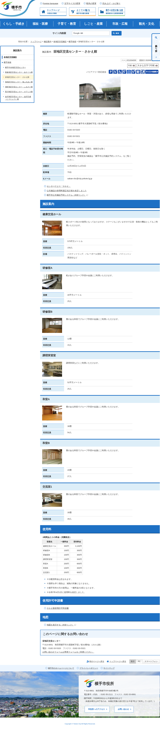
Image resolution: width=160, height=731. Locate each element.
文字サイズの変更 (72, 3)
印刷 (130, 66)
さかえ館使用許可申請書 (58, 608)
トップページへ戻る (117, 661)
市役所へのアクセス (96, 709)
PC (139, 661)
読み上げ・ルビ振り (111, 3)
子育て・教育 (67, 23)
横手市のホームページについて (61, 668)
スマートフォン (151, 661)
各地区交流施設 (59, 41)
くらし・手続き (14, 23)
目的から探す (156, 47)
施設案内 (47, 41)
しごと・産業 (93, 23)
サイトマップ (109, 668)
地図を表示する (61, 625)
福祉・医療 (40, 23)
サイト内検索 (59, 33)
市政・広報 (120, 23)
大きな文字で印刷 (146, 65)
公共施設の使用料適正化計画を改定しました (67, 190)
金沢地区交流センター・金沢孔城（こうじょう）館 (18, 98)
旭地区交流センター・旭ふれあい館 (19, 82)
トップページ (36, 41)
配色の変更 (91, 3)
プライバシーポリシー (88, 668)
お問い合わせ (123, 709)
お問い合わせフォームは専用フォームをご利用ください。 (68, 652)
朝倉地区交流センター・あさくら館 (19, 72)
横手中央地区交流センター (15, 67)
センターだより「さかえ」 (59, 186)
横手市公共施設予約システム (67, 195)
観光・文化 (146, 23)
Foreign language (50, 3)
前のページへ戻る (96, 661)
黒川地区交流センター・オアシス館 (19, 92)
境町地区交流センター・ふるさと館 (19, 87)
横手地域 (72, 41)
